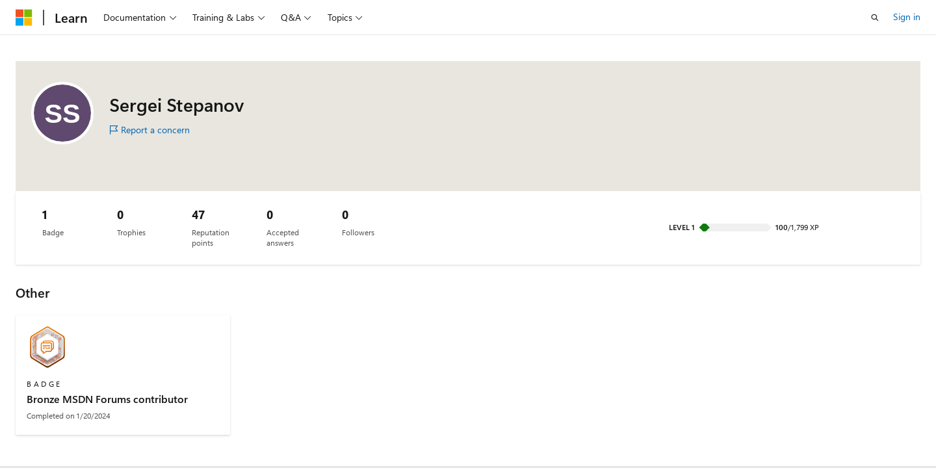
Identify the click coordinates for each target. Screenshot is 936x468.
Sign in (906, 16)
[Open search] (875, 17)
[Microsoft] (24, 17)
